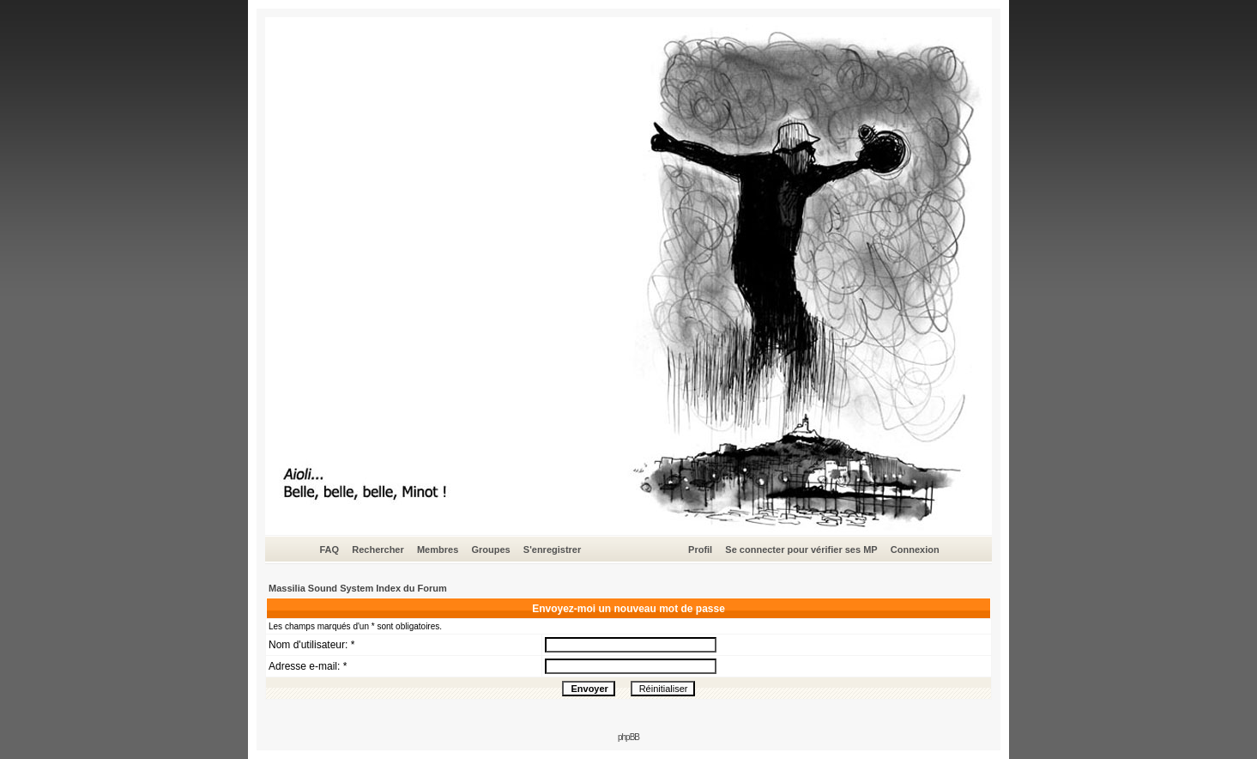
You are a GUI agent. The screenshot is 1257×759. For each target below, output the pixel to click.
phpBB (628, 737)
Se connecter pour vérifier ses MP (801, 549)
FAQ (329, 549)
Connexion (915, 549)
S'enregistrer (552, 549)
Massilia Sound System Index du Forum (358, 588)
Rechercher (378, 549)
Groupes (490, 549)
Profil (700, 549)
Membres (437, 549)
